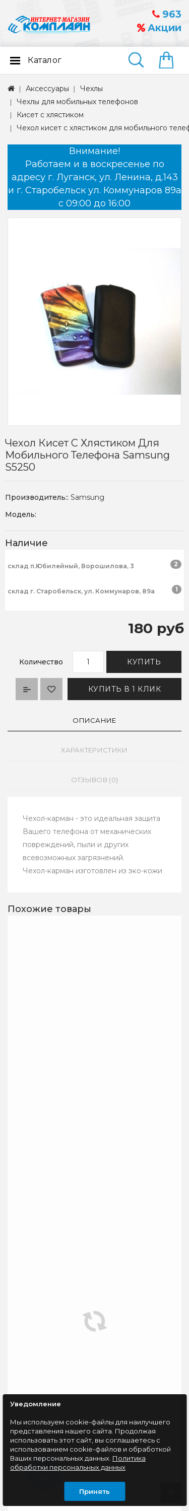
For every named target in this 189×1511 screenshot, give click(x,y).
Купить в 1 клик (124, 689)
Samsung (87, 497)
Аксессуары (47, 88)
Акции (159, 28)
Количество (41, 661)
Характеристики (94, 750)
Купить (144, 661)
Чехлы (91, 88)
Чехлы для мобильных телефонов (77, 101)
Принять (94, 1491)
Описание (94, 720)
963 (166, 14)
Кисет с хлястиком (50, 114)
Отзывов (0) (94, 780)
